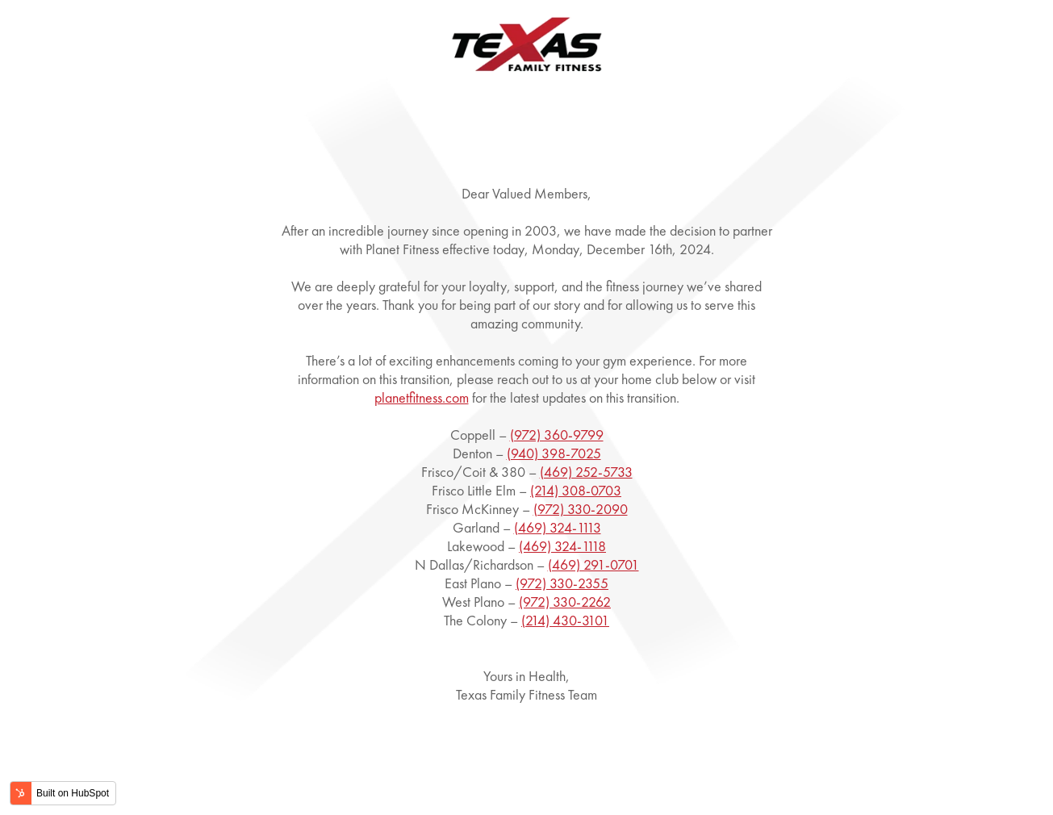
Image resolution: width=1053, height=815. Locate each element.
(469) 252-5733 (586, 471)
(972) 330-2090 (580, 508)
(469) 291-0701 (593, 564)
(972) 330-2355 (562, 583)
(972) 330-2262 (565, 601)
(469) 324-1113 (557, 527)
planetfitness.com (421, 397)
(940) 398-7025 (554, 453)
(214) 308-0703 (575, 490)
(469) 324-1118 (562, 546)
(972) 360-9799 (557, 434)
